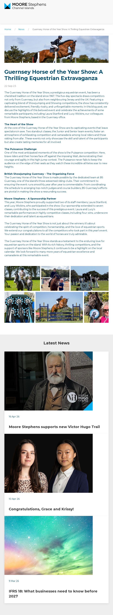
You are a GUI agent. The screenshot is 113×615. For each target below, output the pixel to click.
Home (7, 29)
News (21, 29)
